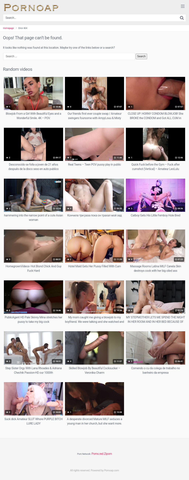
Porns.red (97, 453)
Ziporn (108, 453)
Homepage (8, 28)
